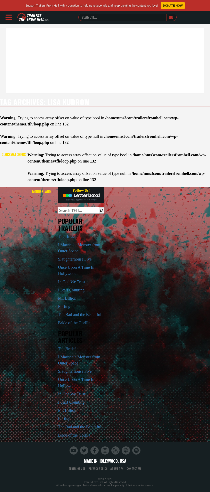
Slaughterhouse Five (75, 259)
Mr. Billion (67, 298)
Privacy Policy (97, 468)
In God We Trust (71, 282)
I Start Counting (71, 290)
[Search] (101, 210)
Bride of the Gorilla (74, 322)
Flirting (64, 306)
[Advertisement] (105, 60)
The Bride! (67, 236)
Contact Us (134, 468)
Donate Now (173, 5)
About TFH (116, 468)
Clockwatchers (14, 154)
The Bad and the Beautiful (79, 314)
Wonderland (41, 191)
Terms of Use (76, 468)
